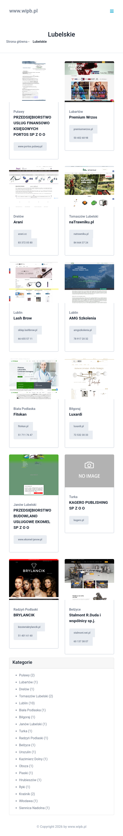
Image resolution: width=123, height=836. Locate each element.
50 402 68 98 (81, 137)
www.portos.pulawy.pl (30, 146)
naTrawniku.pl (81, 222)
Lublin (27, 703)
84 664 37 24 (81, 242)
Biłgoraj (27, 717)
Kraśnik (27, 794)
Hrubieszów (30, 780)
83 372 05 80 (25, 242)
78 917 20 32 (81, 338)
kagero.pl (79, 520)
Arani (18, 222)
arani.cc (22, 234)
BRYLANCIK (24, 615)
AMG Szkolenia (82, 318)
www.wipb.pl (23, 11)
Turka (25, 731)
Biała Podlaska (32, 710)
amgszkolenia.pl (83, 330)
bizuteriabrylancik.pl (29, 627)
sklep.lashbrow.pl (27, 330)
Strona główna (16, 42)
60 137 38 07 (81, 641)
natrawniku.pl (81, 234)
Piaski (26, 773)
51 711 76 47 (25, 435)
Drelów (26, 689)
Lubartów (28, 682)
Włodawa (28, 801)
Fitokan (20, 414)
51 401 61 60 (25, 635)
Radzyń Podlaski (33, 738)
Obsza (26, 766)
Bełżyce (27, 745)
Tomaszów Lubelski (36, 696)
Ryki (24, 787)
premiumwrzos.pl (83, 129)
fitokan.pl (23, 426)
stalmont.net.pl (82, 632)
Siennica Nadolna (34, 808)
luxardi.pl (79, 426)
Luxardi (75, 414)
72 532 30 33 (81, 435)
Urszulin (27, 752)
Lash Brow (23, 318)
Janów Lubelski (33, 724)
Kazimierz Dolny (33, 759)
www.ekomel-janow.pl (30, 539)
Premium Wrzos (83, 117)
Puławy (27, 675)
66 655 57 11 (25, 338)
